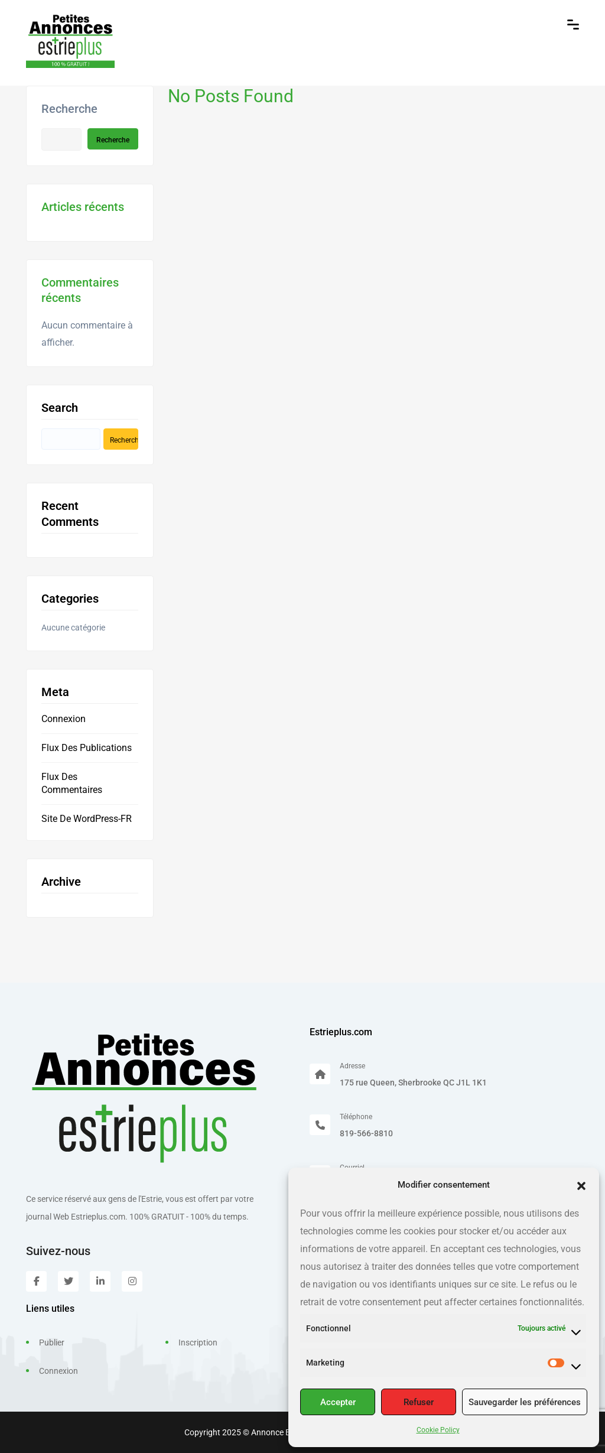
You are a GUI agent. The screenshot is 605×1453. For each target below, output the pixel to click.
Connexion (63, 718)
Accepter (338, 1402)
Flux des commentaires (71, 783)
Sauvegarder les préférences (525, 1402)
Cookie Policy (438, 1430)
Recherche (69, 109)
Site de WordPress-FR (86, 818)
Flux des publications (86, 747)
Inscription (197, 1342)
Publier (51, 1342)
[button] (581, 1185)
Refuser (419, 1402)
